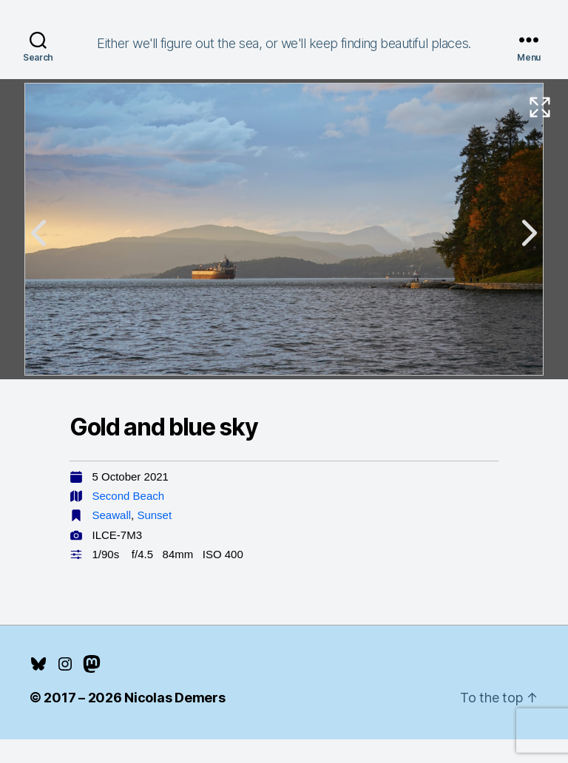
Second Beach (128, 495)
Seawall (112, 515)
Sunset (154, 515)
